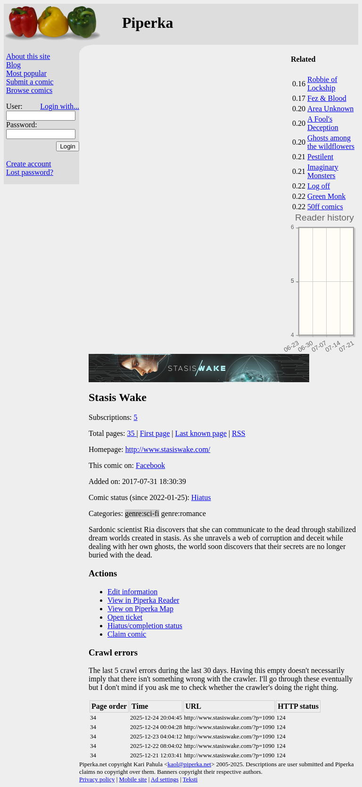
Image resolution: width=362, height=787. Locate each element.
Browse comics (29, 90)
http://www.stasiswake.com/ (167, 449)
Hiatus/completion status (144, 626)
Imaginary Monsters (322, 171)
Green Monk (326, 196)
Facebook (150, 465)
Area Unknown (330, 109)
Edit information (132, 592)
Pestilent (320, 157)
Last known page (200, 433)
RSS (238, 433)
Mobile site (133, 779)
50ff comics (325, 207)
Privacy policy (97, 779)
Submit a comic (29, 82)
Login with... (59, 106)
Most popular (26, 73)
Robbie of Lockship (322, 83)
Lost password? (29, 172)
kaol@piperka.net (189, 764)
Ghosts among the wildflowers (330, 142)
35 (132, 433)
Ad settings (165, 779)
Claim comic (126, 634)
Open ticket (124, 617)
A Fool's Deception (322, 123)
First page (155, 433)
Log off (318, 186)
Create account (28, 164)
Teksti (190, 779)
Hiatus (201, 497)
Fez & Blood (326, 98)
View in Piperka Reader (143, 600)
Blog (13, 65)
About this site (28, 56)
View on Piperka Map (140, 609)
